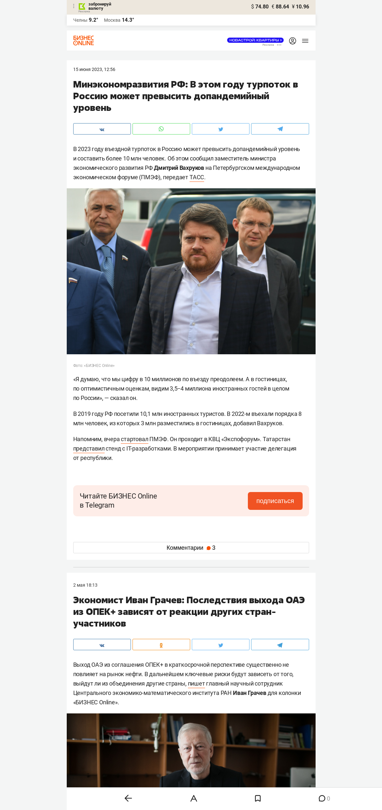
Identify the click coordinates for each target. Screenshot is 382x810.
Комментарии (191, 548)
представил (89, 448)
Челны (80, 20)
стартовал (134, 439)
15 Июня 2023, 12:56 (94, 69)
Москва (112, 20)
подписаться (275, 500)
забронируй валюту (99, 6)
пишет (196, 683)
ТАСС (197, 177)
